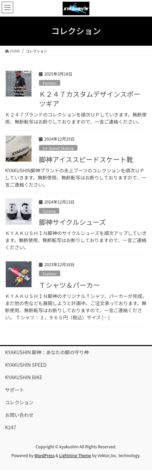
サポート (14, 389)
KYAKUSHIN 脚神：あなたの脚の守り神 (47, 352)
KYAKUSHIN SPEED (25, 364)
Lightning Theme (75, 455)
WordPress (45, 455)
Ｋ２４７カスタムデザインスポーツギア (89, 98)
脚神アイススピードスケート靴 (86, 159)
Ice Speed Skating (58, 148)
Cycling (49, 211)
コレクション (19, 402)
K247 (10, 427)
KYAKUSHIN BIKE (23, 377)
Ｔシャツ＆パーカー (69, 285)
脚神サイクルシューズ (72, 222)
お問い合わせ (19, 414)
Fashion (50, 83)
